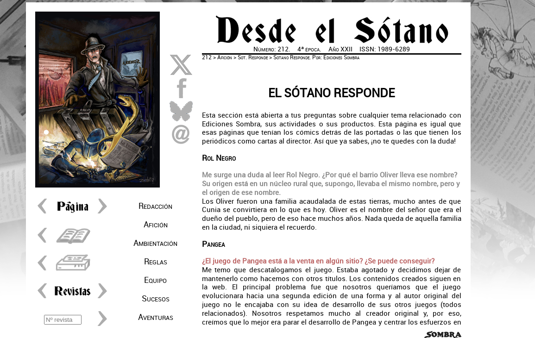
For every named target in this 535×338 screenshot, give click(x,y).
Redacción (155, 206)
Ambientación (155, 243)
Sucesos (156, 299)
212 (207, 57)
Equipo (155, 280)
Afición (156, 224)
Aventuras (155, 317)
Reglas (155, 262)
